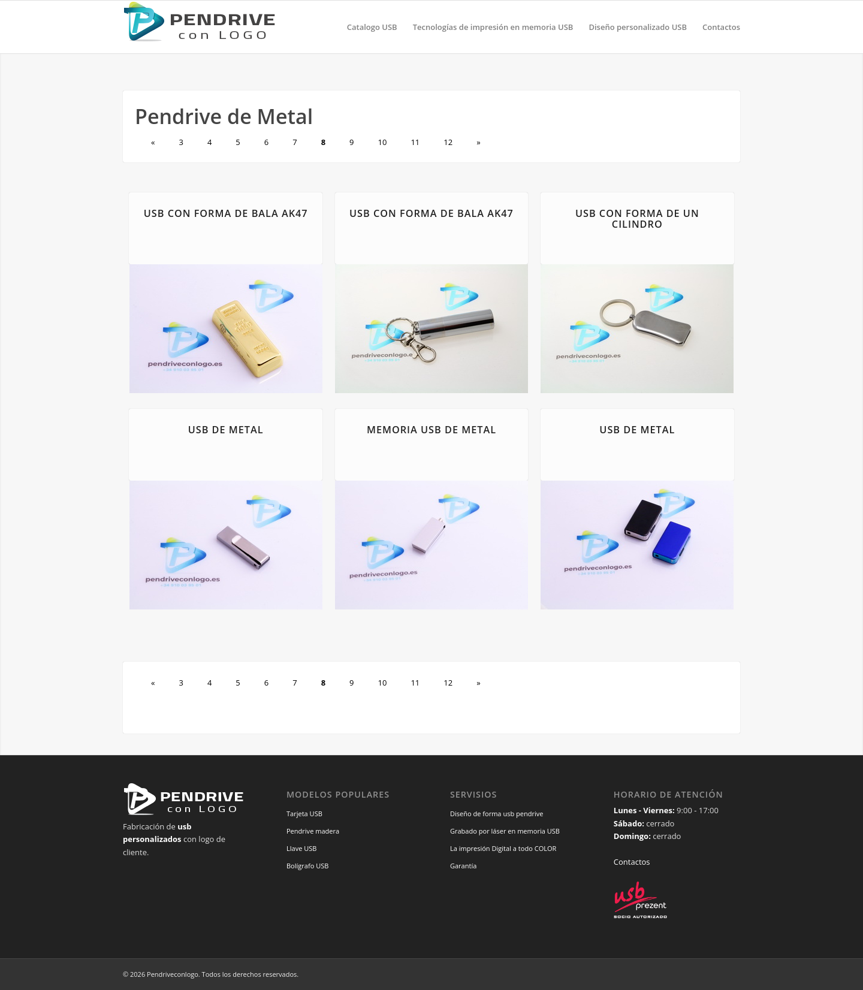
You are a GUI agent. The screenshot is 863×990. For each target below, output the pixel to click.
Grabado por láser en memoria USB (505, 830)
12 (447, 142)
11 (415, 142)
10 (382, 142)
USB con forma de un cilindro (637, 219)
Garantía (463, 865)
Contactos (632, 861)
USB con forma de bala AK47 (226, 213)
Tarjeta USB (304, 813)
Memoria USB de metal (431, 429)
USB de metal (226, 429)
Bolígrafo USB (307, 865)
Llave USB (301, 848)
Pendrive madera (312, 830)
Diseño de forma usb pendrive (497, 813)
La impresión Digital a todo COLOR (503, 848)
